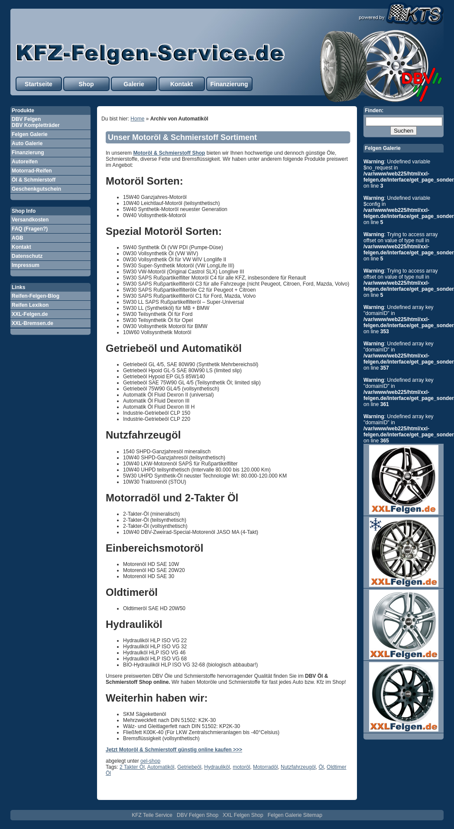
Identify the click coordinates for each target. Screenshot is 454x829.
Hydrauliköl (217, 767)
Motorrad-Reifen (32, 171)
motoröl (241, 767)
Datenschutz (27, 256)
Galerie (133, 84)
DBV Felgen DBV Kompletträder (36, 122)
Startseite (38, 84)
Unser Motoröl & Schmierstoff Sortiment (182, 137)
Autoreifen (25, 162)
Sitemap (312, 815)
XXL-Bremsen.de (32, 323)
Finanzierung (229, 84)
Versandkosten (30, 220)
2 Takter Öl (132, 767)
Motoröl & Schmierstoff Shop (169, 153)
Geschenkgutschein (36, 189)
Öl (321, 767)
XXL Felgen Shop (243, 815)
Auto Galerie (27, 143)
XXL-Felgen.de (30, 314)
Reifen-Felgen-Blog (35, 296)
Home (137, 119)
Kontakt (181, 84)
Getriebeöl (189, 767)
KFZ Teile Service (152, 815)
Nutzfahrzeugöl (298, 767)
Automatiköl (161, 767)
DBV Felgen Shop (197, 815)
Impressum (25, 265)
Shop (86, 84)
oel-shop (150, 761)
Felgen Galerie (30, 134)
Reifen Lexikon (30, 305)
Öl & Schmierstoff (33, 180)
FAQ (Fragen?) (30, 229)
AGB (17, 238)
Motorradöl (265, 767)
